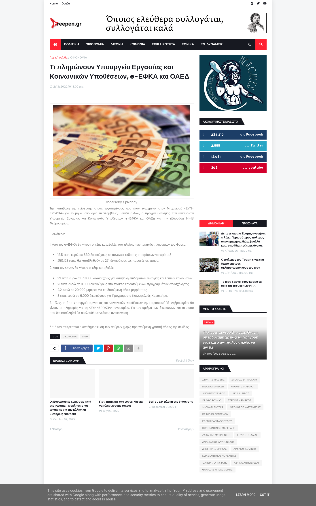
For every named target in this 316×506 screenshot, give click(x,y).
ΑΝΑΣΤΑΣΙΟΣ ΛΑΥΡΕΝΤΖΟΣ (218, 442)
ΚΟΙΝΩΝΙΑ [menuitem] (137, 44)
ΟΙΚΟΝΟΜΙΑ (78, 57)
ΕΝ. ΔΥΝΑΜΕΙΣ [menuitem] (212, 44)
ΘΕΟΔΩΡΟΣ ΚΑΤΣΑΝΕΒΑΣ (245, 407)
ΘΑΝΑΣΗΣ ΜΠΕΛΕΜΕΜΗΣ (217, 469)
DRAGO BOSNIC (211, 400)
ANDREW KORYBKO (213, 393)
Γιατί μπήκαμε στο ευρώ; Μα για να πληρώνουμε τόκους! (121, 404)
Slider (85, 336)
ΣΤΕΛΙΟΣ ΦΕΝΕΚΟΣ (239, 400)
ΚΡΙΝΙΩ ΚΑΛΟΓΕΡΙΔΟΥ (215, 414)
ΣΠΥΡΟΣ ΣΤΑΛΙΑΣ (247, 435)
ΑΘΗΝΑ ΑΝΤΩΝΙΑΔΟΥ (246, 462)
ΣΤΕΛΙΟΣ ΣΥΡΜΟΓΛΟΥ (244, 379)
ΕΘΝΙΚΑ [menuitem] (188, 44)
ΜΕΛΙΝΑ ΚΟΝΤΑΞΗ (213, 386)
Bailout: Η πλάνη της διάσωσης (171, 402)
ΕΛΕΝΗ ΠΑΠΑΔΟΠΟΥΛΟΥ (217, 421)
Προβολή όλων (185, 360)
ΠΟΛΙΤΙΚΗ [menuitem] (71, 44)
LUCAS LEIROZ (240, 393)
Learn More (245, 495)
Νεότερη (57, 429)
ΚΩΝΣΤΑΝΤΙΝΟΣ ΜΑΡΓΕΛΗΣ (218, 428)
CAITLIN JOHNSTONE (214, 462)
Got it (264, 495)
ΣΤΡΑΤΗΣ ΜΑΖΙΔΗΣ (213, 379)
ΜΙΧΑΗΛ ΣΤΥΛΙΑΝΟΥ (243, 386)
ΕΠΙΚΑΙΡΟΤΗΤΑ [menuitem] (163, 44)
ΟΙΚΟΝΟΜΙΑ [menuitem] (95, 44)
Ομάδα (66, 3)
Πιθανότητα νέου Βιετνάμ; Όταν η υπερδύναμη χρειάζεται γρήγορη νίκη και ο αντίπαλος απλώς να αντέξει (231, 340)
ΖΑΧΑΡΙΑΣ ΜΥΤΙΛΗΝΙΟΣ (216, 435)
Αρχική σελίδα (59, 57)
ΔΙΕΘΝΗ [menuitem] (117, 44)
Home (54, 3)
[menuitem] (55, 44)
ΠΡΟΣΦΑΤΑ (250, 223)
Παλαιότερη (184, 429)
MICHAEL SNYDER (212, 407)
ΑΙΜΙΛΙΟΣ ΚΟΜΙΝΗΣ (244, 449)
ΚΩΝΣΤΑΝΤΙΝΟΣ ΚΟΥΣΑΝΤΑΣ (219, 456)
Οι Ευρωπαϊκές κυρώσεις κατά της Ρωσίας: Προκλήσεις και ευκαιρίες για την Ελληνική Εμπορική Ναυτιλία (70, 408)
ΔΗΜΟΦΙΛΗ (216, 223)
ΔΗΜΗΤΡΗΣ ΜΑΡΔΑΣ (214, 449)
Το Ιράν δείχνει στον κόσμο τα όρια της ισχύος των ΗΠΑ (241, 284)
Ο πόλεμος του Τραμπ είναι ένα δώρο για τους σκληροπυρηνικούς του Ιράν (242, 264)
